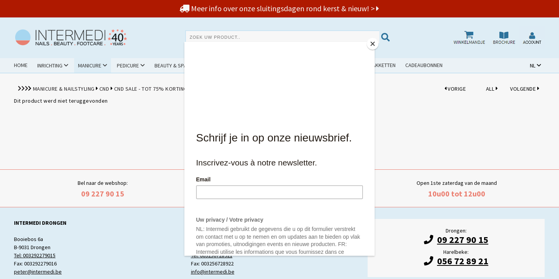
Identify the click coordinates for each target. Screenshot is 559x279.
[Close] (372, 44)
